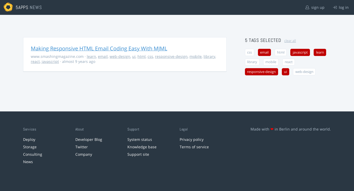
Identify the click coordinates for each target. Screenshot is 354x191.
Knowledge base (142, 146)
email (103, 56)
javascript (50, 61)
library (209, 56)
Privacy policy (192, 139)
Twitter (81, 146)
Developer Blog (88, 139)
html (141, 56)
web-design (120, 56)
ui (134, 56)
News (28, 161)
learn (91, 56)
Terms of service (194, 146)
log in (341, 7)
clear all (290, 40)
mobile (195, 56)
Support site (138, 154)
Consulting (32, 154)
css (150, 56)
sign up (315, 7)
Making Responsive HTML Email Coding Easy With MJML (99, 48)
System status (139, 139)
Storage (30, 146)
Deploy (29, 139)
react (35, 61)
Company (83, 154)
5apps (22, 7)
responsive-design (171, 56)
